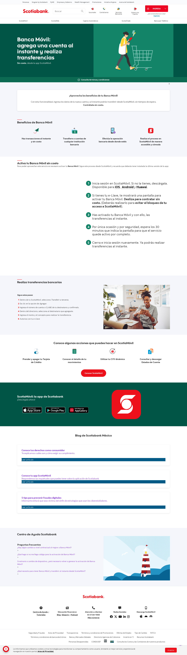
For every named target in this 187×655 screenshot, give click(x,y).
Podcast (74, 615)
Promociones (96, 2)
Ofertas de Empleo (124, 633)
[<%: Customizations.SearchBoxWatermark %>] (69, 11)
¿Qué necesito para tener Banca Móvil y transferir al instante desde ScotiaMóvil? (51, 571)
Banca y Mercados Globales (80, 637)
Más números (93, 617)
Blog (59, 615)
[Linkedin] (124, 617)
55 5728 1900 (93, 615)
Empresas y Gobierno (64, 2)
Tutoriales (41, 615)
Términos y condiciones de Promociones (97, 633)
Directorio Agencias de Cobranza (107, 637)
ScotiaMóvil (23, 21)
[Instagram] (128, 617)
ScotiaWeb (55, 21)
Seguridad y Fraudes (37, 633)
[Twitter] (115, 617)
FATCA (153, 633)
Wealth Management (82, 2)
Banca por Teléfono (161, 21)
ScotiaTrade (126, 21)
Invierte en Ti (128, 637)
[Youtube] (120, 617)
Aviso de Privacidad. (46, 651)
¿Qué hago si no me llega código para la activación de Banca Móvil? (46, 554)
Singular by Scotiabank (39, 2)
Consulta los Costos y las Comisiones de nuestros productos (141, 642)
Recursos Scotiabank (145, 637)
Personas (26, 2)
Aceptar (170, 650)
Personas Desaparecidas (78, 642)
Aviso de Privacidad (55, 633)
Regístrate (157, 16)
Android (127, 187)
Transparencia (72, 633)
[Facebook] (111, 617)
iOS (117, 187)
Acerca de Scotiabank (126, 2)
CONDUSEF (96, 642)
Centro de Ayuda (40, 612)
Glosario (65, 615)
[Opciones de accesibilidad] (6, 649)
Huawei (141, 187)
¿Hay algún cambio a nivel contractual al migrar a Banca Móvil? (44, 547)
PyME (52, 2)
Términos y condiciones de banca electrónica (48, 637)
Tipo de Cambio (141, 633)
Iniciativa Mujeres (110, 2)
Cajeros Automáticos (90, 21)
